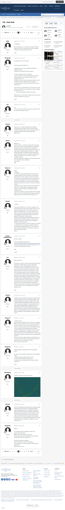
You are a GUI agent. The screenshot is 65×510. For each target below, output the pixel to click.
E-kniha (51, 6)
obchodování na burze (53, 490)
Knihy (45, 6)
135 (8, 152)
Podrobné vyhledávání (27, 472)
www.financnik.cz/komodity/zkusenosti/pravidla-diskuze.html (27, 243)
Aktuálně (16, 10)
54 (8, 384)
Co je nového (46, 472)
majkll (48, 34)
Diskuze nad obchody (18, 27)
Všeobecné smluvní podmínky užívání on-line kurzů (41, 499)
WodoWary (7, 372)
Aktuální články (25, 470)
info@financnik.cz (4, 476)
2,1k (8, 268)
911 (7, 104)
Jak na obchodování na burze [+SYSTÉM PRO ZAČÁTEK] (37, 482)
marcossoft (49, 30)
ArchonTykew (61, 30)
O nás (22, 10)
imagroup (7, 58)
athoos (8, 140)
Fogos (59, 34)
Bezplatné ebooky (26, 476)
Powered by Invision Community (32, 506)
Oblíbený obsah (47, 474)
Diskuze (4, 14)
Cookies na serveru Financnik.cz (22, 499)
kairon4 (7, 404)
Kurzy (41, 6)
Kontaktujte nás (30, 505)
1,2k (8, 248)
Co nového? (3, 1)
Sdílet (28, 26)
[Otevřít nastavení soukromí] (2, 508)
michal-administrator (8, 236)
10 (28, 32)
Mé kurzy (9, 1)
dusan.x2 (7, 168)
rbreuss (7, 124)
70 (8, 179)
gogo (7, 41)
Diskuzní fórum (47, 470)
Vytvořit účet (59, 1)
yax (8, 257)
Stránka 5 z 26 (38, 34)
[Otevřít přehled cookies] (3, 508)
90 (8, 52)
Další (31, 32)
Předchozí (6, 32)
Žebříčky (19, 14)
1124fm (9, 26)
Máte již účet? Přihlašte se (49, 1)
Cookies (36, 505)
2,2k (7, 116)
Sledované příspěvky (11, 14)
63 (8, 415)
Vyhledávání (46, 476)
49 (8, 69)
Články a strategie (32, 6)
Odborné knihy (58, 479)
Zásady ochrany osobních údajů (7, 499)
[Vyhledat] (47, 15)
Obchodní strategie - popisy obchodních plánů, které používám (37, 486)
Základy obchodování (20, 6)
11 (8, 135)
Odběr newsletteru (26, 474)
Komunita (57, 6)
